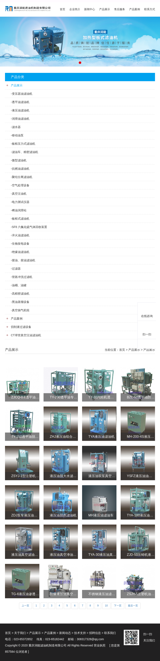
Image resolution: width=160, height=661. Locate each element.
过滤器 (16, 268)
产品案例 (134, 9)
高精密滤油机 (20, 293)
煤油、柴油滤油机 (23, 260)
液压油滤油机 (20, 110)
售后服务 (119, 9)
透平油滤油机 (20, 102)
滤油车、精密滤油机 (25, 152)
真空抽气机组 (20, 310)
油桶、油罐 (19, 285)
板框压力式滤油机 (23, 143)
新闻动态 (65, 633)
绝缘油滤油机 (20, 252)
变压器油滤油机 (22, 93)
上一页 (25, 605)
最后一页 (133, 605)
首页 (62, 9)
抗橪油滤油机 (20, 168)
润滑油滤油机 (20, 118)
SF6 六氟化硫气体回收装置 (29, 227)
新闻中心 (89, 9)
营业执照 (99, 645)
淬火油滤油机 (20, 235)
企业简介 (74, 9)
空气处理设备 (20, 185)
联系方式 (149, 9)
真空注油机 (19, 193)
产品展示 (104, 9)
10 (106, 605)
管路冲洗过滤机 (22, 277)
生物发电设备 (20, 243)
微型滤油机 (19, 160)
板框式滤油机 (20, 218)
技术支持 (80, 633)
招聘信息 (95, 633)
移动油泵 (18, 135)
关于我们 (20, 633)
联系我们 (110, 633)
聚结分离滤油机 (22, 177)
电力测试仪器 (20, 202)
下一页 (117, 605)
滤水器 (16, 127)
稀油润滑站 (19, 210)
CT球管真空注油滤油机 (26, 335)
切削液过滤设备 (21, 327)
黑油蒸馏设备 (20, 302)
